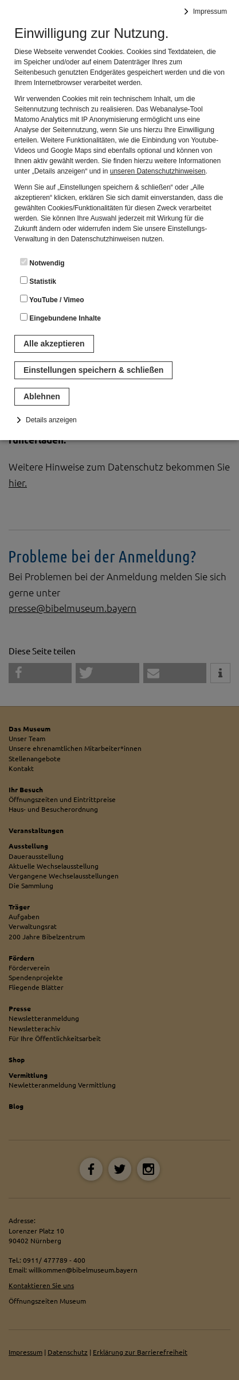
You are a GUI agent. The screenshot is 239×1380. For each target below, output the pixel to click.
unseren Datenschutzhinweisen (158, 171)
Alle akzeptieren (54, 343)
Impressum (210, 11)
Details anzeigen (51, 420)
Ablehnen (41, 396)
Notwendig (42, 262)
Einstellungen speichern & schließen (93, 370)
